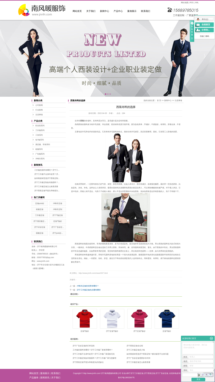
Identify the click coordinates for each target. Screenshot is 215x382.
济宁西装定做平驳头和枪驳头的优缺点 (88, 362)
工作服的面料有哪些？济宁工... (47, 170)
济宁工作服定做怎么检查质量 (46, 186)
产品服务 (33, 377)
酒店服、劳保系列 (42, 144)
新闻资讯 (44, 377)
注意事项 (39, 115)
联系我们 (145, 11)
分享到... (206, 30)
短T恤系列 (39, 140)
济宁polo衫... (57, 233)
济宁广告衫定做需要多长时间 (138, 358)
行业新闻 (39, 110)
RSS (191, 3)
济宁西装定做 (149, 373)
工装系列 (39, 135)
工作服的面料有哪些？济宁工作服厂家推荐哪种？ (93, 350)
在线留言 (206, 24)
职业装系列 (40, 126)
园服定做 (39, 233)
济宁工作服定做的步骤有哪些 (89, 290)
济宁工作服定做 (137, 373)
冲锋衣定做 (57, 203)
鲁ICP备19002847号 (126, 378)
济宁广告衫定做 (161, 373)
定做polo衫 (39, 203)
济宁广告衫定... (57, 227)
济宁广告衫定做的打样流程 (84, 346)
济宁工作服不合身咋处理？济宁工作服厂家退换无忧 (94, 354)
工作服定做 (39, 215)
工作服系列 (40, 130)
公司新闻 (39, 105)
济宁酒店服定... (39, 221)
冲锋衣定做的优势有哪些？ (88, 286)
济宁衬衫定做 (39, 227)
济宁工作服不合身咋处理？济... (47, 174)
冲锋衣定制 (57, 209)
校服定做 (39, 209)
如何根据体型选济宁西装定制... (47, 178)
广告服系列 (40, 154)
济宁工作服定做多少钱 (136, 350)
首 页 (159, 100)
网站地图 (184, 3)
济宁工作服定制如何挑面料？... (47, 182)
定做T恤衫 (57, 221)
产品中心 (118, 11)
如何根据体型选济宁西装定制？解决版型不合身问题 (148, 354)
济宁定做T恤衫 (112, 331)
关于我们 (90, 11)
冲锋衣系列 (40, 159)
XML (197, 3)
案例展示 (131, 11)
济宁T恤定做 (57, 215)
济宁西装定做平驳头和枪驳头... (47, 191)
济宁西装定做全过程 (135, 346)
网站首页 (77, 11)
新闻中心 (104, 11)
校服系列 (39, 149)
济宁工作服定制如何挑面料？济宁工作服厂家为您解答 (94, 358)
